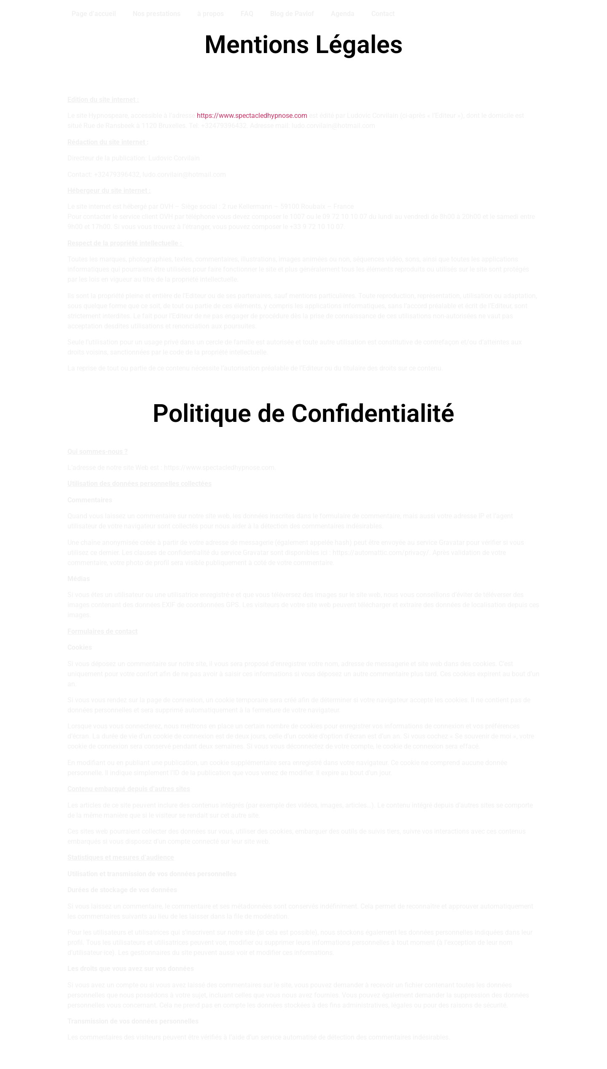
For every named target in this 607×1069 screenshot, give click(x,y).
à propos (210, 14)
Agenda (343, 14)
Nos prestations (156, 14)
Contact (383, 14)
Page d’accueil (94, 14)
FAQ (247, 14)
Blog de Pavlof (292, 14)
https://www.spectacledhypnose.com (252, 116)
